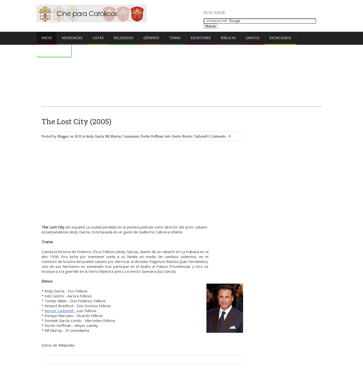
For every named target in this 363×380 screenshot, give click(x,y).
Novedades (72, 37)
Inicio (46, 37)
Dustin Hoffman (152, 136)
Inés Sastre (173, 136)
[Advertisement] (181, 63)
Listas (98, 37)
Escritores (200, 37)
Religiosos (123, 37)
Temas (175, 37)
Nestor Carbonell (195, 136)
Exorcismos (280, 37)
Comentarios (53, 50)
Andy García (95, 136)
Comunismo (131, 136)
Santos (253, 37)
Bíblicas (228, 37)
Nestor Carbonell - (60, 310)
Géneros (151, 37)
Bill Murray (113, 136)
